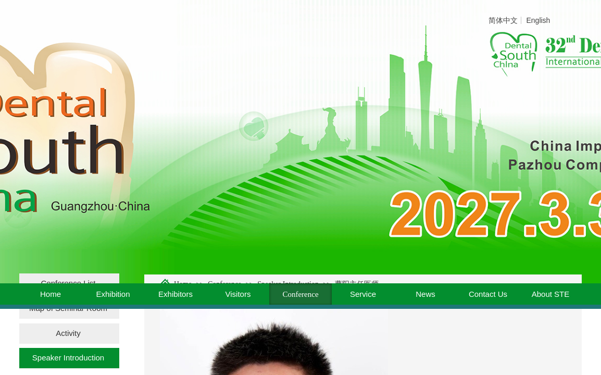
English (538, 20)
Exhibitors (175, 294)
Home (50, 294)
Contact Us (488, 294)
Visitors (238, 294)
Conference (300, 294)
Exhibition (113, 294)
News (425, 294)
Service (363, 294)
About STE (551, 294)
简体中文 (503, 20)
